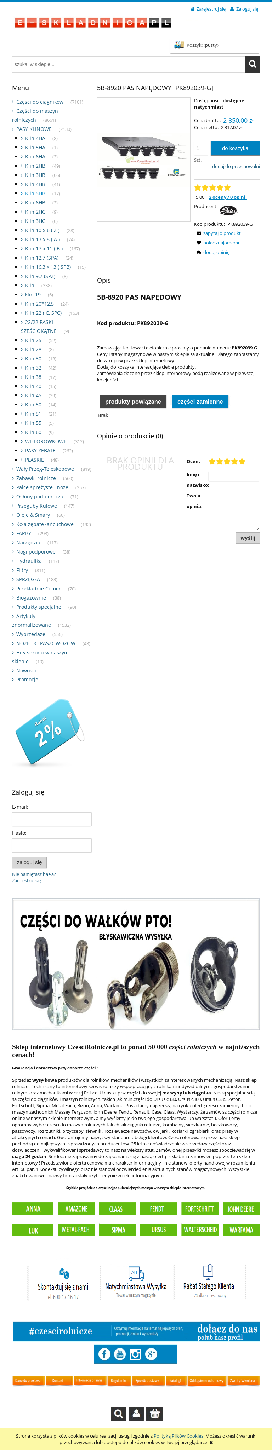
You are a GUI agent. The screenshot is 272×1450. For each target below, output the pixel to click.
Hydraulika (29, 561)
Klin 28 (33, 349)
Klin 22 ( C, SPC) (43, 313)
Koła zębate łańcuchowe (45, 524)
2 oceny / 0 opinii (228, 197)
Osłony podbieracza (39, 496)
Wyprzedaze (30, 634)
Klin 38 (33, 377)
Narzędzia (28, 542)
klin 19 (33, 294)
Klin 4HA (35, 138)
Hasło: (19, 833)
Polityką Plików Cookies (178, 1436)
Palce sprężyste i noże (42, 487)
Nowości (26, 670)
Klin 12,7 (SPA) (41, 257)
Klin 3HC (35, 221)
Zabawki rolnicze (36, 478)
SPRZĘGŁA (28, 579)
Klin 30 (33, 358)
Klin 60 (33, 432)
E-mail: (20, 806)
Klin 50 (33, 404)
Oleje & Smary (33, 515)
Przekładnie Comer (38, 588)
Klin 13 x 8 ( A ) (42, 239)
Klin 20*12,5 (39, 303)
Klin (29, 285)
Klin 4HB (35, 184)
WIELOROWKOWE (46, 441)
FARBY (23, 533)
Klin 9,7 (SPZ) (40, 276)
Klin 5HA (35, 147)
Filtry (22, 570)
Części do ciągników (39, 101)
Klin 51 (33, 413)
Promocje (27, 679)
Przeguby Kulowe (36, 505)
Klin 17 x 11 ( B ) (44, 248)
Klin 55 (33, 423)
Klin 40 (33, 386)
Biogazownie (31, 597)
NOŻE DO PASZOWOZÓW (45, 643)
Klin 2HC (35, 211)
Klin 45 (33, 395)
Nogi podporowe (36, 551)
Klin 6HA (35, 156)
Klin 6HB (35, 202)
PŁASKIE (34, 459)
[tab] (133, 401)
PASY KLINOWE (34, 129)
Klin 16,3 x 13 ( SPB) (48, 267)
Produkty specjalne (38, 606)
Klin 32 (33, 367)
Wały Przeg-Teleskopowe (45, 469)
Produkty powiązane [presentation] (133, 401)
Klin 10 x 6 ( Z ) (42, 230)
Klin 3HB (35, 175)
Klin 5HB (35, 193)
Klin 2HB (35, 165)
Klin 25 (33, 340)
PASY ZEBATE (40, 450)
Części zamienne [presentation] (200, 401)
